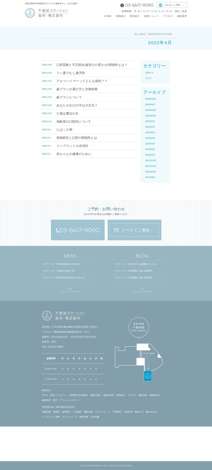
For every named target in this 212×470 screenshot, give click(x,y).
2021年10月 (150, 171)
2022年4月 (150, 138)
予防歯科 (117, 411)
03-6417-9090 (78, 230)
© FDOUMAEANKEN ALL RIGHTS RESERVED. (106, 465)
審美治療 (88, 411)
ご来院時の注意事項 (78, 395)
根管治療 (84, 416)
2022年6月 (150, 127)
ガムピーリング (69, 416)
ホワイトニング (102, 411)
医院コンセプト (58, 395)
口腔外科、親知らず (134, 411)
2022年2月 (150, 149)
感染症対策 (108, 395)
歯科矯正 (66, 411)
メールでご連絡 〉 (134, 230)
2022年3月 (150, 143)
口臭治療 (95, 416)
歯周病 (56, 411)
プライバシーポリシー (71, 400)
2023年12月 (150, 110)
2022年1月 (150, 155)
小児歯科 (77, 411)
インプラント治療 (51, 416)
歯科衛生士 (155, 395)
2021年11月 (150, 166)
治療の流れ (95, 395)
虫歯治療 (46, 411)
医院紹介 (121, 16)
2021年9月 (150, 177)
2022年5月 (150, 132)
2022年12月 (150, 115)
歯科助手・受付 (49, 400)
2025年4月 (150, 104)
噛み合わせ (151, 411)
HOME (107, 16)
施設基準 (182, 16)
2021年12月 (150, 160)
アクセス (168, 16)
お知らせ (149, 72)
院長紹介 (135, 16)
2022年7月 (150, 121)
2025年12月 (150, 99)
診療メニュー (151, 16)
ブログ (148, 78)
